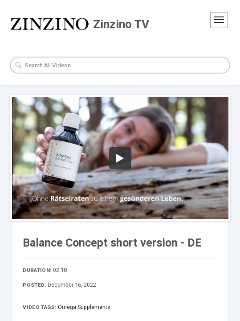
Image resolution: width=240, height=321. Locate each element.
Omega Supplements (84, 307)
